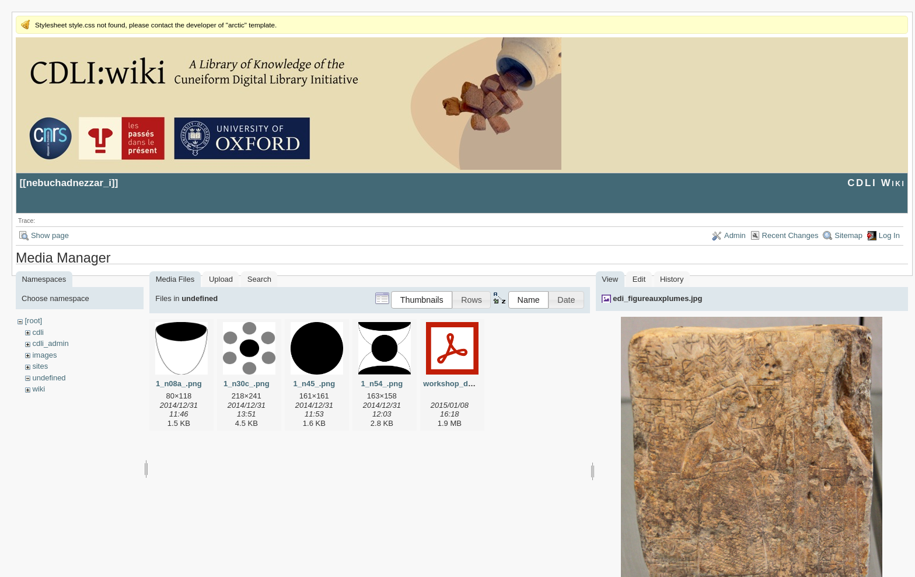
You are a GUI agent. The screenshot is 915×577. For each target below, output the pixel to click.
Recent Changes (790, 235)
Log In (889, 235)
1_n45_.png (315, 383)
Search (259, 279)
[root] (33, 320)
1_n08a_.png (179, 383)
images (44, 355)
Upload (221, 279)
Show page (50, 235)
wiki (38, 388)
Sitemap (848, 235)
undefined (48, 377)
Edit (639, 279)
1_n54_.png (382, 383)
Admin (735, 235)
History (671, 279)
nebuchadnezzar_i (68, 182)
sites (40, 366)
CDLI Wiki (876, 182)
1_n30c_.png (246, 383)
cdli (38, 332)
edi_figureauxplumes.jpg (657, 298)
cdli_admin (50, 343)
